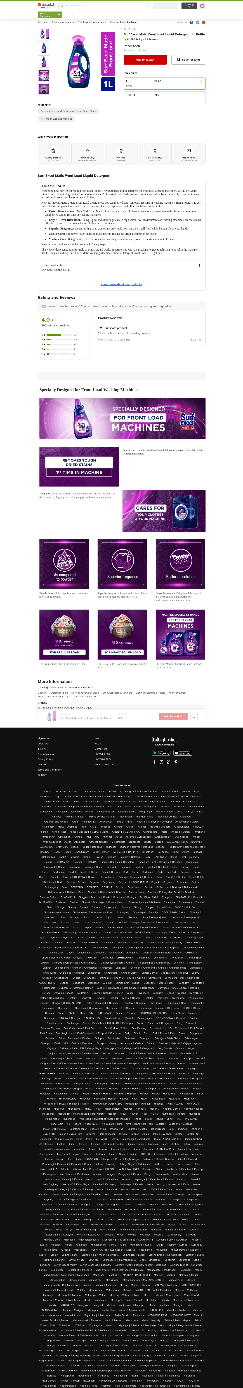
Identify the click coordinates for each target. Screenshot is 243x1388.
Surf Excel (129, 29)
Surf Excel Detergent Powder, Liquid (72, 707)
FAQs (98, 743)
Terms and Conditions (50, 769)
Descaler (43, 692)
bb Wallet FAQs (103, 754)
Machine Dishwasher (85, 696)
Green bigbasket (47, 754)
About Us (43, 743)
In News (42, 748)
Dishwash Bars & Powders (118, 692)
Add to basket (145, 60)
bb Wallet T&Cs (103, 759)
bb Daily (42, 774)
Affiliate (42, 764)
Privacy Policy (45, 759)
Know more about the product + (121, 284)
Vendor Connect (104, 764)
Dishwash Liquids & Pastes (151, 692)
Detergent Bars (60, 692)
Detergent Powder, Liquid (86, 692)
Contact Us (101, 748)
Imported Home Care (59, 696)
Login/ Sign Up (189, 6)
